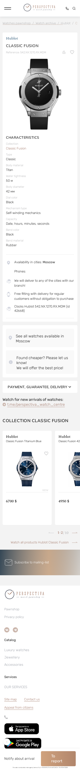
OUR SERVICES (15, 687)
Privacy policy (14, 617)
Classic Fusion (16, 148)
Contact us (32, 699)
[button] (7, 8)
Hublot (12, 38)
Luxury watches (16, 650)
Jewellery (12, 657)
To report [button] (56, 758)
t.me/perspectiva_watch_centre (36, 404)
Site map (10, 699)
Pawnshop (11, 609)
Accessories (13, 665)
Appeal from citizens (18, 707)
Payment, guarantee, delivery (40, 386)
